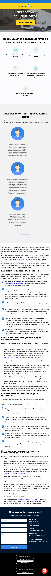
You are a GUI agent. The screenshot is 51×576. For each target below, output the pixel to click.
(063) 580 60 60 (34, 523)
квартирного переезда (17, 283)
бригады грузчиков (10, 478)
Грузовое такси (25, 562)
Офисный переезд (25, 559)
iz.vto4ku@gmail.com (36, 530)
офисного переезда (10, 357)
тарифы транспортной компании (14, 473)
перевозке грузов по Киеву (28, 499)
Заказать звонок (25, 22)
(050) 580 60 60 (34, 525)
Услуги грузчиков (25, 566)
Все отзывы (25, 236)
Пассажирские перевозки (25, 569)
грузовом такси (19, 262)
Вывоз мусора (25, 572)
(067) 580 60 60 (34, 521)
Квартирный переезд (25, 556)
